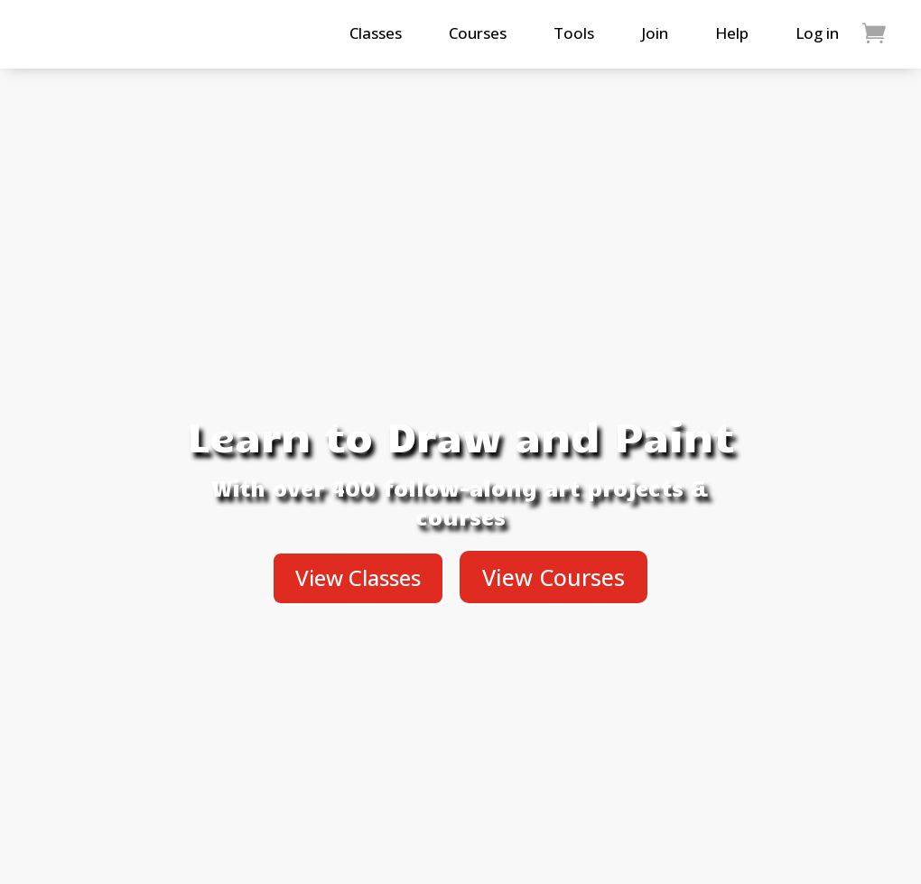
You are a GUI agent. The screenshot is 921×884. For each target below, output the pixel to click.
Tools (574, 33)
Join (654, 33)
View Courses (553, 577)
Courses (478, 33)
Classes (375, 33)
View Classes (358, 577)
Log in (817, 33)
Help (732, 33)
